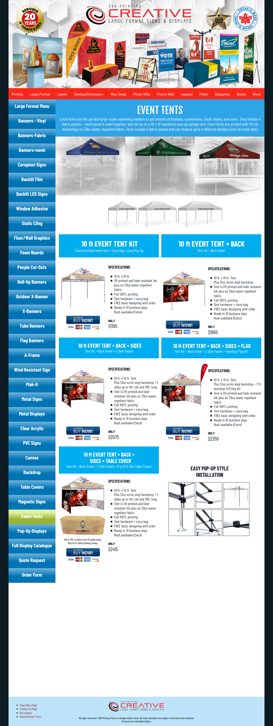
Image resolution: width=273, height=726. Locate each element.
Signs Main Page (28, 705)
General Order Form (30, 716)
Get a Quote (26, 713)
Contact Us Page (28, 709)
